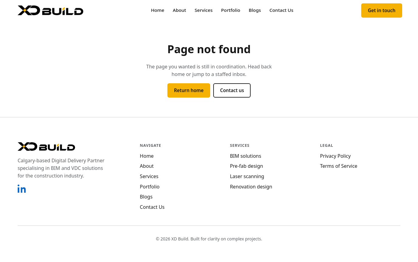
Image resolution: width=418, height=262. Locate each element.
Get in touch (382, 10)
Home (157, 10)
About (179, 10)
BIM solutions (245, 156)
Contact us (232, 90)
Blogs (255, 10)
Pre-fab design (246, 166)
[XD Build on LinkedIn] (22, 188)
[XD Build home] (50, 10)
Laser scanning (247, 176)
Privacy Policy (335, 156)
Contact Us (281, 10)
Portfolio (230, 10)
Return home (189, 90)
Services (204, 10)
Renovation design (251, 186)
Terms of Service (338, 166)
